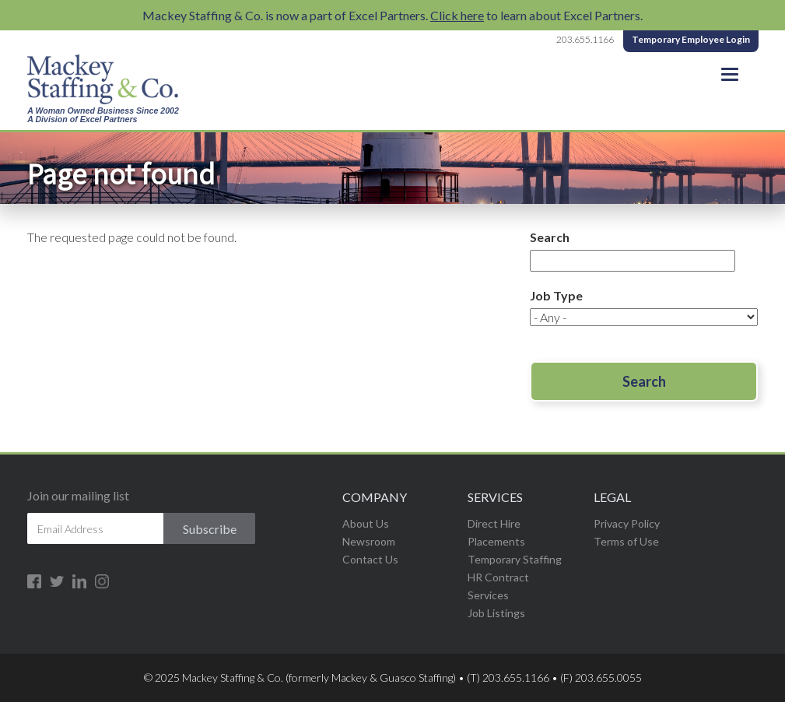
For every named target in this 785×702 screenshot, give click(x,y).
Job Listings (496, 613)
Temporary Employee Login (691, 39)
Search (549, 237)
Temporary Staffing (515, 559)
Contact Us (370, 559)
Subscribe (210, 528)
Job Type (556, 295)
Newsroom (368, 541)
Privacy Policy (627, 523)
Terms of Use (626, 541)
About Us (365, 523)
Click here (457, 15)
